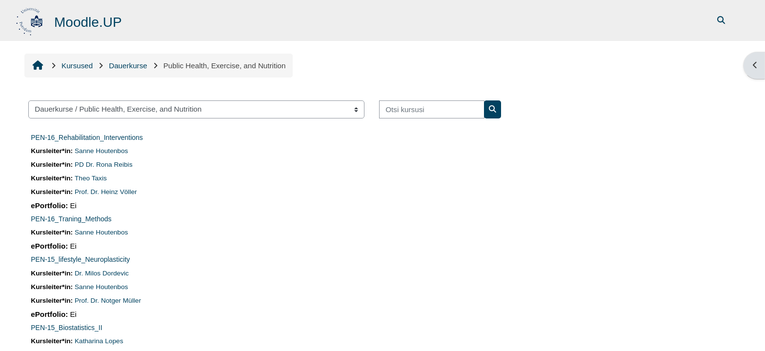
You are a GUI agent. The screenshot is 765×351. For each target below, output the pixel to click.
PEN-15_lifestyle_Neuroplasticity (80, 259)
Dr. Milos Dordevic (102, 273)
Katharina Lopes (99, 341)
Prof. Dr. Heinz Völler (106, 191)
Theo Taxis (91, 178)
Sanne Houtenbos (101, 151)
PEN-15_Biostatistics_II (66, 328)
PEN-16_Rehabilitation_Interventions (87, 137)
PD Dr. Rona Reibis (104, 164)
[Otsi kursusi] (431, 109)
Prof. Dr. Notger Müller (108, 300)
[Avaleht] (30, 20)
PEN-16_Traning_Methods (71, 219)
